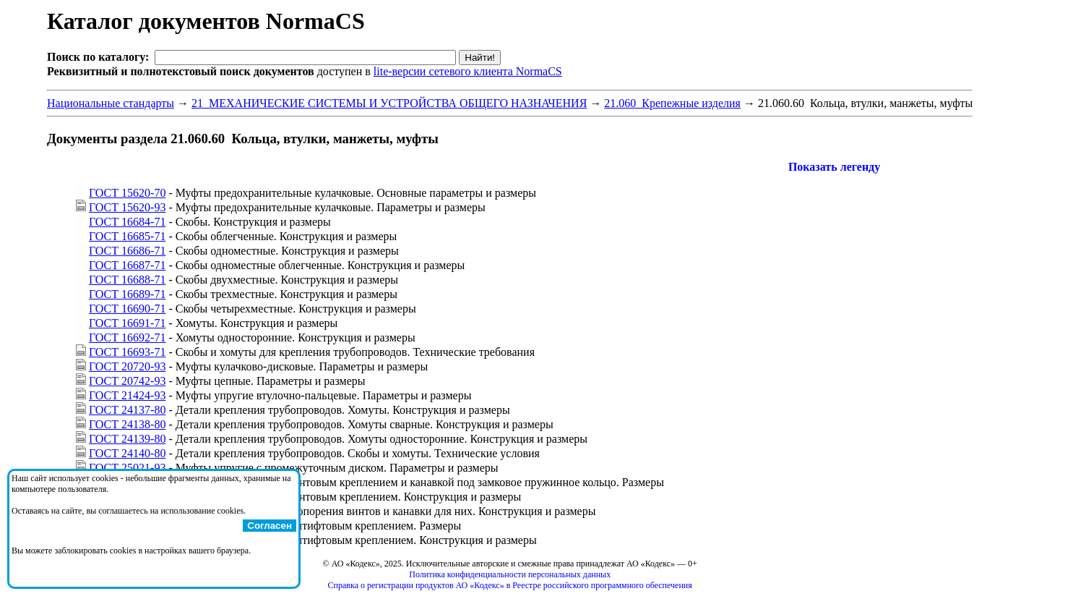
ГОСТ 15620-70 (127, 193)
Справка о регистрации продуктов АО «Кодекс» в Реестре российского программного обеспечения (510, 585)
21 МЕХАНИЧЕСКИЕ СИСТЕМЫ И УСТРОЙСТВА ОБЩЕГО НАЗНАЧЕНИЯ (389, 103)
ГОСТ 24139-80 (127, 439)
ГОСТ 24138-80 (127, 424)
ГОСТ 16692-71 (127, 337)
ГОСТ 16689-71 (127, 294)
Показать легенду (834, 167)
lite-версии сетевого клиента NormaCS (468, 71)
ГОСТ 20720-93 (127, 366)
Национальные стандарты (110, 103)
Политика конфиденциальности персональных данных (510, 574)
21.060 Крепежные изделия (672, 103)
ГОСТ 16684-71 (127, 222)
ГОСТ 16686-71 (127, 251)
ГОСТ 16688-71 (127, 279)
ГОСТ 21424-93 (127, 395)
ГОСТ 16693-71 (127, 352)
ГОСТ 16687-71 (127, 265)
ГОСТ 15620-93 (127, 207)
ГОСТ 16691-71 (127, 323)
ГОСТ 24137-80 (127, 410)
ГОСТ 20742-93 (127, 381)
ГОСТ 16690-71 (127, 308)
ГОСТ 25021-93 (127, 468)
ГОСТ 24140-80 (127, 453)
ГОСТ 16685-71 (127, 236)
